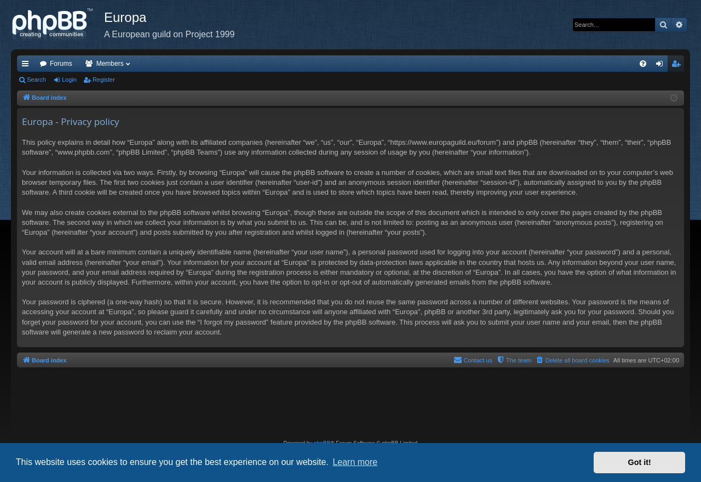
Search (36, 79)
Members (110, 63)
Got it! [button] (639, 462)
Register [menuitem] (678, 66)
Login (69, 79)
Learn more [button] (354, 462)
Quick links (27, 66)
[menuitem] (643, 63)
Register (104, 79)
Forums (61, 63)
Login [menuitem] (662, 66)
